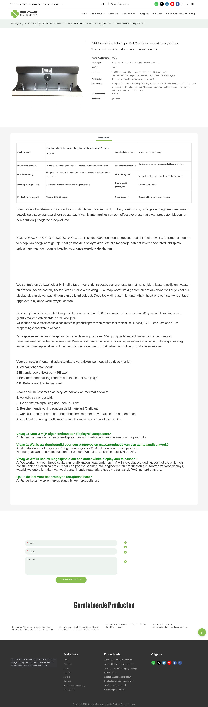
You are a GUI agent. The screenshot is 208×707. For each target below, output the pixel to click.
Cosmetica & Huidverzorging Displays (120, 668)
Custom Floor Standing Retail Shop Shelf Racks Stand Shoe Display (126, 625)
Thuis (66, 660)
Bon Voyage (15, 23)
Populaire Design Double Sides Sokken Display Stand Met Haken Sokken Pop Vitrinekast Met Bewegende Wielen (79, 628)
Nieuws (67, 677)
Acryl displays (110, 672)
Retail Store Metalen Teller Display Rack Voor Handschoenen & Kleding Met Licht (109, 23)
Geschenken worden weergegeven (118, 681)
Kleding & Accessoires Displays (118, 677)
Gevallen (68, 672)
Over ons (68, 681)
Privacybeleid (69, 689)
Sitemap (131, 704)
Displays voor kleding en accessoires (53, 23)
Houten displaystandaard (114, 689)
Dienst (66, 668)
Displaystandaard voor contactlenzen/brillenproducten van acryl (170, 625)
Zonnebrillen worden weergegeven (119, 664)
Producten (29, 23)
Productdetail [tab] (104, 138)
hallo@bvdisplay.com (115, 4)
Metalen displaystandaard (115, 685)
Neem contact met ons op (74, 685)
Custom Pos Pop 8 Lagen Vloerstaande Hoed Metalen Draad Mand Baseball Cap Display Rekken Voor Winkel (33, 628)
